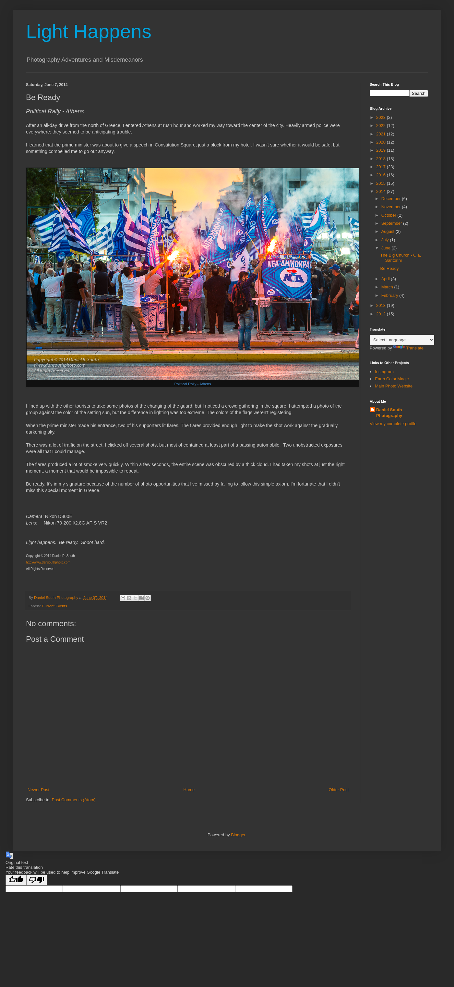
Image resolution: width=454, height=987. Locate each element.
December (391, 198)
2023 (381, 117)
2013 (381, 305)
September (392, 223)
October (389, 215)
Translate (408, 348)
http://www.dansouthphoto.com (48, 562)
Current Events (54, 606)
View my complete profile (393, 423)
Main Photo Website (393, 386)
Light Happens (88, 31)
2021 (381, 134)
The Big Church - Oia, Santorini (400, 258)
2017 (381, 166)
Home (189, 789)
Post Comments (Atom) (74, 799)
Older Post (339, 789)
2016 (381, 174)
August (388, 231)
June (386, 248)
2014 (381, 191)
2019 (381, 150)
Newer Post (38, 789)
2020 (381, 142)
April (386, 278)
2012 (381, 313)
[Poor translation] (36, 880)
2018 (381, 158)
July (385, 239)
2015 (381, 183)
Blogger (238, 834)
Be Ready (389, 268)
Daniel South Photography (389, 412)
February (390, 295)
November (391, 206)
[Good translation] (16, 880)
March (387, 287)
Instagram (384, 371)
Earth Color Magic (392, 378)
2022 (381, 125)
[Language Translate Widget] (402, 340)
